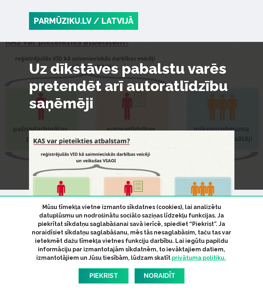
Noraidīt (159, 276)
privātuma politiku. (199, 258)
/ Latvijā (113, 21)
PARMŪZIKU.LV (62, 21)
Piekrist (103, 276)
